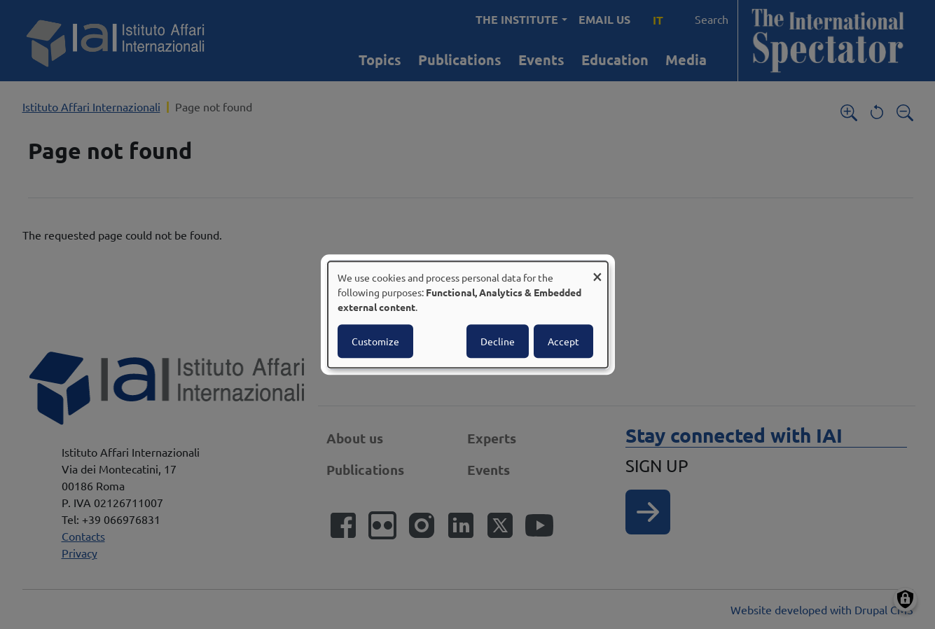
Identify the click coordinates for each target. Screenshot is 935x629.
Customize (375, 341)
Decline (497, 341)
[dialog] (468, 314)
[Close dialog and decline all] (597, 270)
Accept (563, 341)
